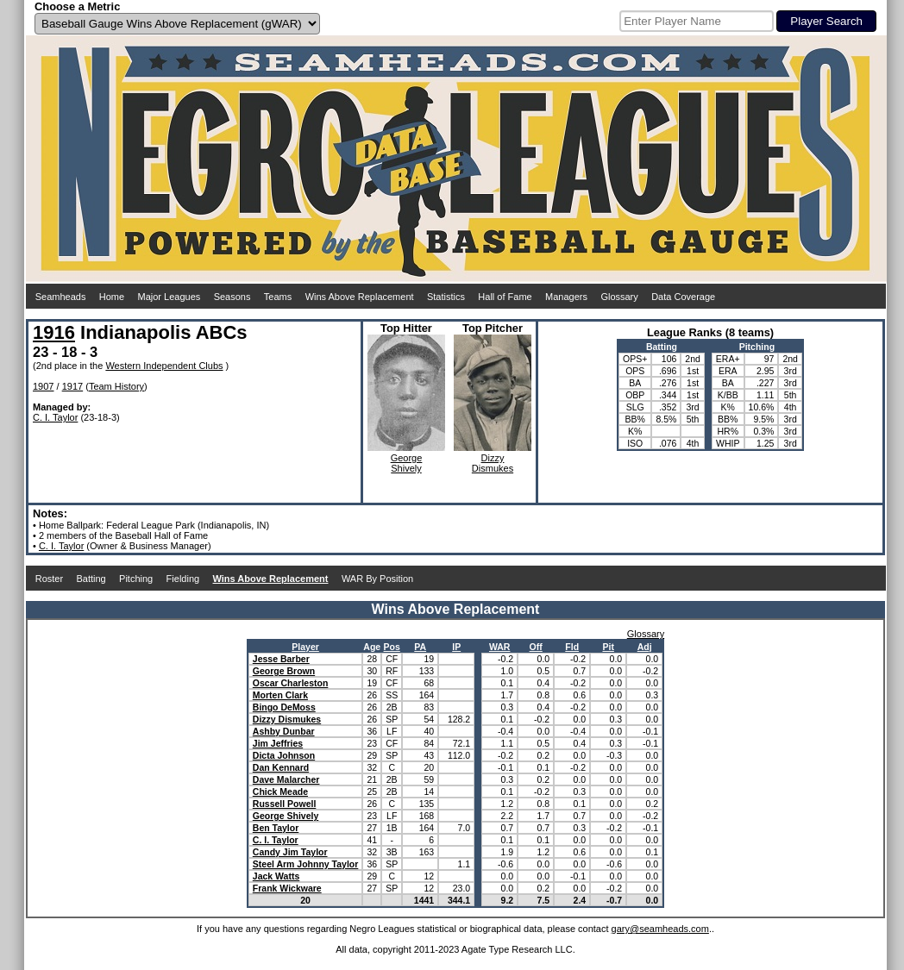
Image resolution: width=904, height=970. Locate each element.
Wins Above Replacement (359, 296)
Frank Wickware (287, 888)
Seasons (232, 296)
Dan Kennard (281, 767)
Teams (278, 296)
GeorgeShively (407, 463)
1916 (54, 332)
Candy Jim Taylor (290, 852)
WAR (500, 646)
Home (111, 296)
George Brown (284, 671)
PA (420, 646)
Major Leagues (169, 296)
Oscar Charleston (291, 683)
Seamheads (60, 296)
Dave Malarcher (286, 779)
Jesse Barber (281, 659)
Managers (566, 296)
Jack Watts (276, 876)
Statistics (446, 296)
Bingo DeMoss (284, 707)
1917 (72, 386)
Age (371, 646)
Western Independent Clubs (164, 365)
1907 (43, 386)
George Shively (285, 815)
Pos (392, 646)
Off (536, 646)
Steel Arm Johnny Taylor (306, 864)
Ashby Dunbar (284, 731)
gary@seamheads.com (660, 928)
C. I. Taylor (55, 417)
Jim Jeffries (278, 743)
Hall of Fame (504, 296)
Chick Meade (280, 791)
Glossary (618, 296)
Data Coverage (683, 296)
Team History (116, 386)
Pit (607, 646)
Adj (644, 646)
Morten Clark (280, 695)
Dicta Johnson (284, 755)
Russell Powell (285, 803)
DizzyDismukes (492, 463)
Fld (572, 646)
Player (305, 646)
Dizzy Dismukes (287, 719)
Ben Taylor (275, 828)
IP (456, 646)
